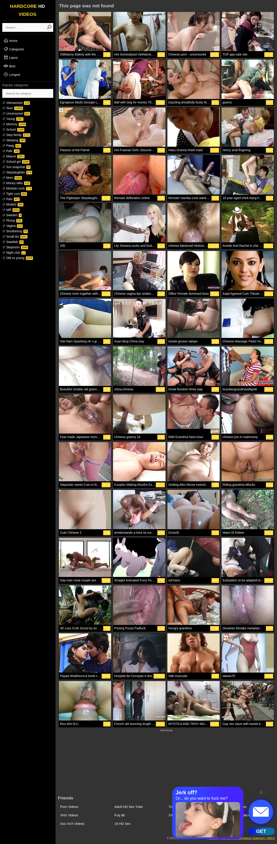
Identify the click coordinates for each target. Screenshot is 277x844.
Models (12, 204)
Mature (13, 156)
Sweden (12, 215)
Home (10, 40)
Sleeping (13, 140)
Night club (14, 252)
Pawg (11, 145)
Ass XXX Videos (72, 823)
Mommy (14, 124)
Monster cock (17, 188)
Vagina (12, 226)
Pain (11, 199)
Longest (11, 74)
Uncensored (16, 113)
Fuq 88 (119, 815)
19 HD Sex (122, 823)
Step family (16, 135)
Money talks (16, 183)
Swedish (13, 242)
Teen (12, 108)
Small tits (14, 236)
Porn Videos (69, 807)
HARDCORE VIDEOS (27, 10)
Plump (12, 220)
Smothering (15, 231)
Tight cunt (14, 194)
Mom (12, 177)
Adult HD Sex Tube (128, 807)
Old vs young (17, 258)
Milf (11, 210)
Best (9, 66)
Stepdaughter (17, 172)
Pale (11, 151)
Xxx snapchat (16, 167)
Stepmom (15, 247)
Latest (10, 57)
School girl (15, 161)
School (13, 129)
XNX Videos (69, 815)
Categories (13, 49)
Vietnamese (16, 103)
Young (12, 119)
